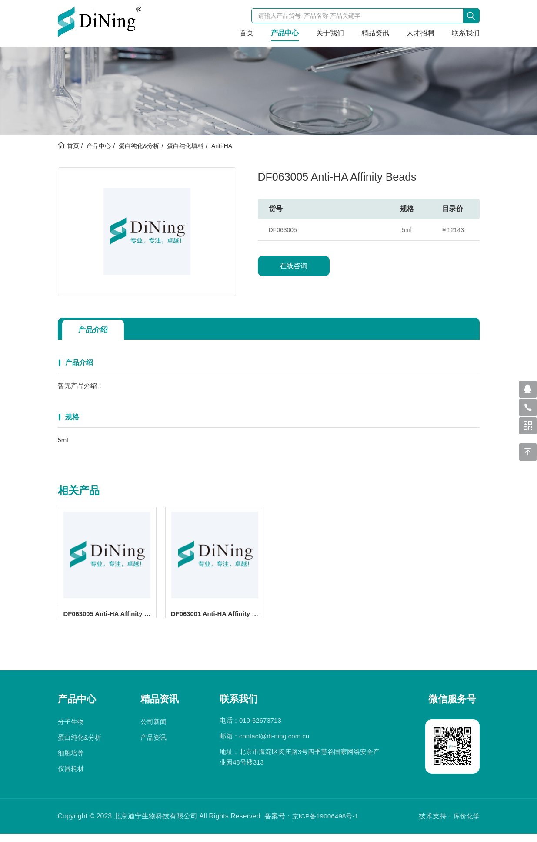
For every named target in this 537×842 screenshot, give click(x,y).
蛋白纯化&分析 (139, 145)
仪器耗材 (71, 777)
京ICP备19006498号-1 (327, 824)
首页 (246, 33)
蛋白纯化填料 (185, 145)
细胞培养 (71, 761)
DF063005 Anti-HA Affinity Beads (110, 616)
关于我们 (330, 33)
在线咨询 (293, 265)
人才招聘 (420, 33)
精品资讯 (375, 33)
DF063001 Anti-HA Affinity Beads (217, 616)
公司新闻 (153, 730)
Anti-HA (221, 145)
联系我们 (466, 33)
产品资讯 (153, 745)
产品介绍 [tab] (95, 329)
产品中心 (285, 33)
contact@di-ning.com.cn (274, 744)
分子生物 (71, 730)
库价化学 (466, 824)
